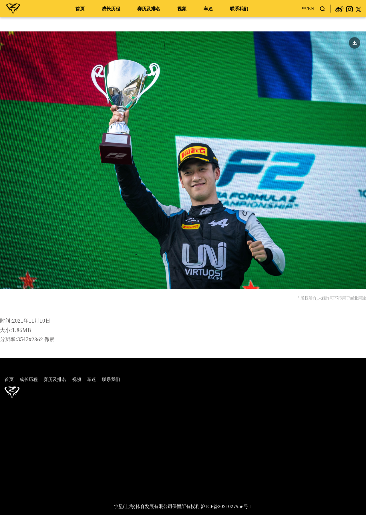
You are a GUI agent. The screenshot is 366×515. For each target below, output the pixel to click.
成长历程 (111, 8)
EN (311, 8)
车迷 (208, 8)
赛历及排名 (148, 8)
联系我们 (239, 8)
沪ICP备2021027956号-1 (226, 506)
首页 (80, 8)
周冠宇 (13, 8)
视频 (181, 8)
